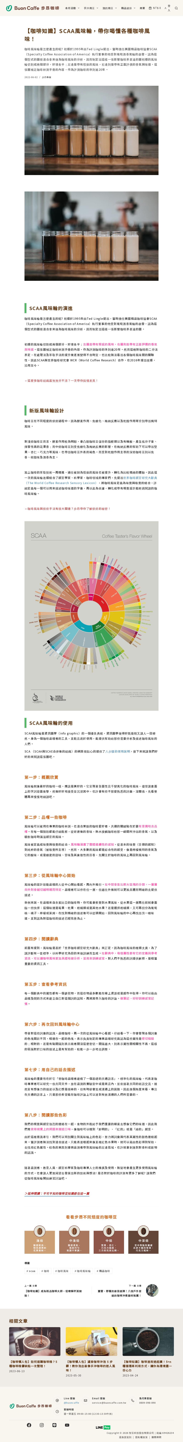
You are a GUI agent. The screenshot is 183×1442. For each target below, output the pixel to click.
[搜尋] (176, 8)
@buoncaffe (71, 1402)
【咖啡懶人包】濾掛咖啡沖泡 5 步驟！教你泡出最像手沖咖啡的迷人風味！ (90, 1365)
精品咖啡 (103, 1271)
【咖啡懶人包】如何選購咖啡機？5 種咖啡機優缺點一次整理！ (33, 1363)
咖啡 (45, 1271)
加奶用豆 (110, 8)
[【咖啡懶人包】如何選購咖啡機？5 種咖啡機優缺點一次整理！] (34, 1341)
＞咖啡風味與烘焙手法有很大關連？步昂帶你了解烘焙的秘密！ (67, 508)
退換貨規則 (125, 1437)
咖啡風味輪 (83, 1271)
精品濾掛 (129, 8)
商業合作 (145, 8)
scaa (31, 1271)
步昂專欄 (46, 77)
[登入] (168, 8)
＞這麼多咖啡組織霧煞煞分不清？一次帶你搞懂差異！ (61, 380)
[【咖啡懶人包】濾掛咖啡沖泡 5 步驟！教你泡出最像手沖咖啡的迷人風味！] (91, 1341)
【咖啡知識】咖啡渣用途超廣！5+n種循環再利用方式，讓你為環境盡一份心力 (147, 1365)
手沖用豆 (91, 8)
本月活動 (73, 8)
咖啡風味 (62, 1271)
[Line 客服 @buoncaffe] (57, 1400)
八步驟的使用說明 (117, 751)
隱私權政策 (142, 1437)
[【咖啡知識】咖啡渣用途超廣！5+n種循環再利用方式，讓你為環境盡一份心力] (148, 1341)
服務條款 (157, 1437)
